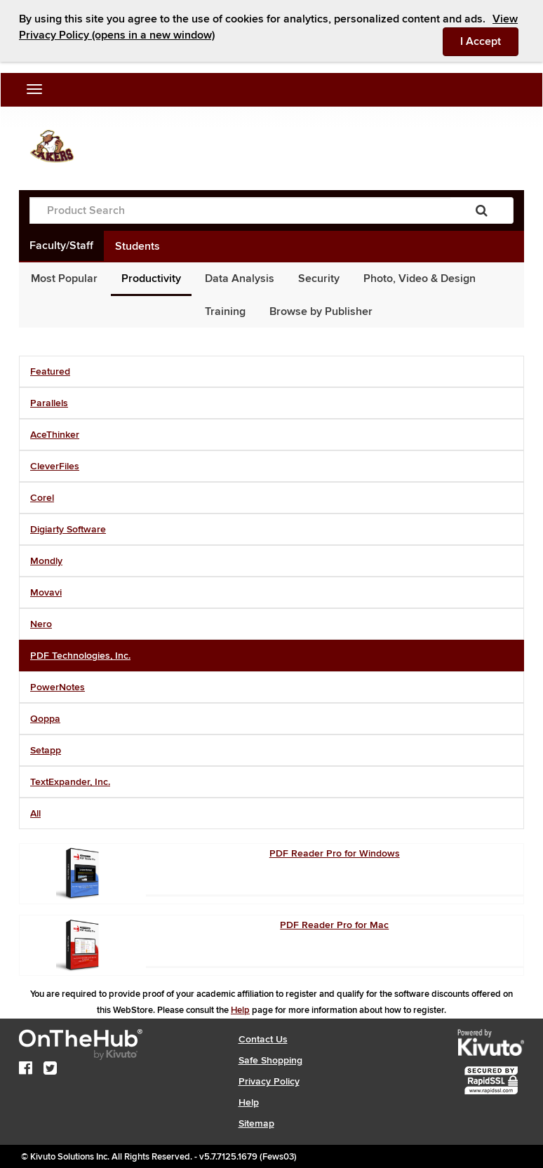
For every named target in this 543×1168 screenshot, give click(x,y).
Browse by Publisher (321, 311)
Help (240, 1010)
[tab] (271, 371)
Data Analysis (239, 278)
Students (137, 246)
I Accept (489, 40)
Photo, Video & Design (419, 278)
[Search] (481, 210)
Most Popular (64, 278)
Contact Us (263, 1039)
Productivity (151, 278)
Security (319, 278)
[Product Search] (239, 210)
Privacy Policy (269, 1081)
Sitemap (256, 1123)
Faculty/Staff (61, 246)
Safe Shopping (270, 1060)
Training (225, 311)
